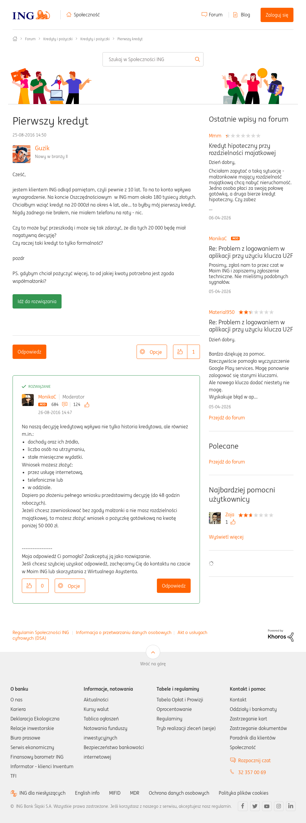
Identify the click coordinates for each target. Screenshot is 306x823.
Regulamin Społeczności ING (41, 632)
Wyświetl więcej (226, 537)
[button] (180, 352)
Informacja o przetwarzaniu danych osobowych (124, 632)
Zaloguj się (277, 15)
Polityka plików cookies (243, 793)
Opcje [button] (156, 352)
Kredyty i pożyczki (58, 39)
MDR (134, 793)
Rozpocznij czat (254, 760)
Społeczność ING (15, 38)
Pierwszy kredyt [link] (130, 39)
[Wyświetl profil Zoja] (231, 514)
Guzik (42, 148)
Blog (245, 15)
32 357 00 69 (252, 772)
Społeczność (87, 15)
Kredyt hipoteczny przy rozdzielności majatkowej (242, 149)
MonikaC (47, 397)
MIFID (114, 793)
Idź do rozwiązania (37, 301)
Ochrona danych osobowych (179, 793)
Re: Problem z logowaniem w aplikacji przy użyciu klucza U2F (251, 252)
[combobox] (153, 59)
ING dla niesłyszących (42, 793)
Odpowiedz (29, 352)
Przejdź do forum (227, 418)
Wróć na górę (153, 664)
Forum (216, 15)
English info (87, 793)
